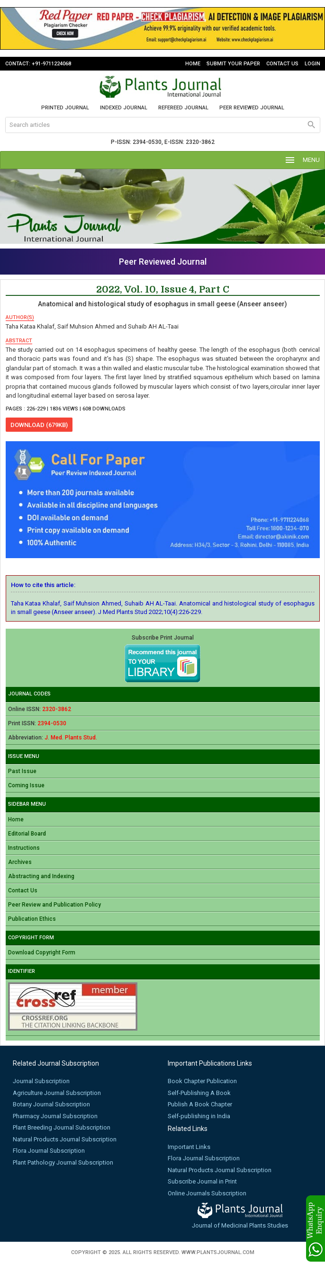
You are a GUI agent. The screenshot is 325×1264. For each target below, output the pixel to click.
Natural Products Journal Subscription (65, 1139)
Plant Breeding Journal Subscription (61, 1127)
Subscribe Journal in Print (202, 1181)
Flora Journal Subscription (49, 1150)
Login (312, 64)
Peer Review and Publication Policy (54, 904)
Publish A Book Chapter (200, 1104)
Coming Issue (26, 785)
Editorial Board (27, 833)
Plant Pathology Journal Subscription (63, 1162)
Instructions (24, 848)
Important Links (189, 1146)
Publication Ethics (32, 919)
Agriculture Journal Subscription (57, 1092)
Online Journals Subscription (207, 1193)
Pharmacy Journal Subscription (55, 1116)
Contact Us (282, 64)
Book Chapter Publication (202, 1081)
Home (192, 64)
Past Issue (22, 771)
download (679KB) (39, 424)
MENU (302, 160)
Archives (20, 862)
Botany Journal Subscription (51, 1104)
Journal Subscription (41, 1081)
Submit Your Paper (233, 64)
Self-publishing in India (199, 1116)
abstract (19, 341)
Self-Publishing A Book (199, 1092)
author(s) (20, 317)
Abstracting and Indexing (41, 876)
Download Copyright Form (41, 952)
